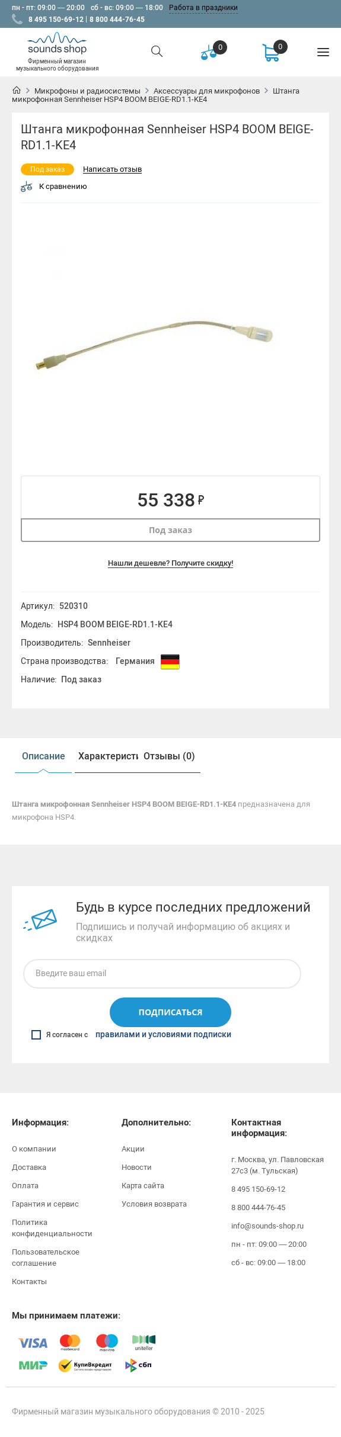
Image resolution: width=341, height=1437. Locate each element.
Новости (137, 1167)
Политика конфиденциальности (52, 1228)
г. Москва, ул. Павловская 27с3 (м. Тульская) (277, 1165)
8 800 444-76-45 (117, 19)
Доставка (29, 1167)
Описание (43, 756)
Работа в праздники (203, 8)
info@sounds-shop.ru (267, 1225)
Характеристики (108, 756)
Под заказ (170, 529)
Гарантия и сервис (45, 1203)
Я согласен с (131, 1035)
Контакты (29, 1281)
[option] (154, 345)
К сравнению (54, 186)
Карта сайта (143, 1185)
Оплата (25, 1185)
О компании (34, 1148)
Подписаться (170, 1012)
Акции (133, 1148)
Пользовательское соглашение (45, 1257)
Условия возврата (154, 1203)
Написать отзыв (112, 170)
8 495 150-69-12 (56, 19)
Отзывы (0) (169, 756)
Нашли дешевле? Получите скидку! (170, 563)
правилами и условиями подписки (163, 1035)
